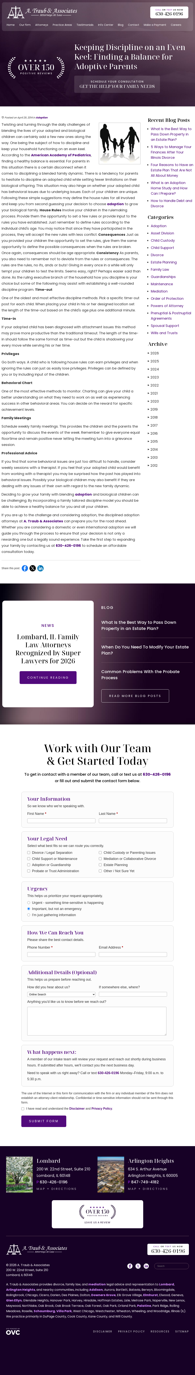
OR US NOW (168, 1249)
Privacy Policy (101, 1108)
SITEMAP (182, 1331)
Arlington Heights (20, 1289)
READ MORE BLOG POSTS (135, 696)
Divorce (157, 255)
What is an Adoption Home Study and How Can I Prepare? (169, 188)
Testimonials (85, 25)
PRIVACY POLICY (131, 1331)
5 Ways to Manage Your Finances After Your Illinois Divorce (171, 152)
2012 (153, 465)
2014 (153, 449)
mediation (97, 1284)
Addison (96, 1289)
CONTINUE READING (48, 677)
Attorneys (41, 25)
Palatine (144, 1306)
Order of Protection (167, 298)
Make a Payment (155, 25)
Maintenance (162, 284)
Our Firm (25, 25)
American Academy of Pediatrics (61, 155)
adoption (115, 204)
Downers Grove (103, 1295)
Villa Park (64, 1311)
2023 (153, 377)
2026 (153, 353)
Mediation (159, 291)
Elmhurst (150, 1295)
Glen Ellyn (14, 1300)
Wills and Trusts (164, 333)
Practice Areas (62, 25)
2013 (153, 457)
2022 (153, 385)
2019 (153, 409)
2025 (153, 361)
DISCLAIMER (102, 1331)
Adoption (42, 117)
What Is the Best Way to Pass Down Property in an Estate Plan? (171, 134)
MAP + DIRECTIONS (57, 1189)
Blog (120, 25)
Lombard (166, 1284)
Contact (133, 25)
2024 (153, 369)
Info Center (105, 25)
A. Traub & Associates (43, 521)
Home (11, 25)
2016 (153, 433)
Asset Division (162, 233)
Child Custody (163, 240)
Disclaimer (77, 1108)
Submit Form (44, 1121)
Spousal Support (165, 325)
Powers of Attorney (167, 305)
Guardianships (163, 276)
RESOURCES (160, 1331)
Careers (176, 25)
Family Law (160, 269)
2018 (153, 417)
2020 (153, 401)
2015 (153, 441)
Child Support (162, 247)
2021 (153, 393)
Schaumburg (44, 1311)
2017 (153, 425)
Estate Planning (164, 262)
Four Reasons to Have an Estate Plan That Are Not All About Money (172, 170)
